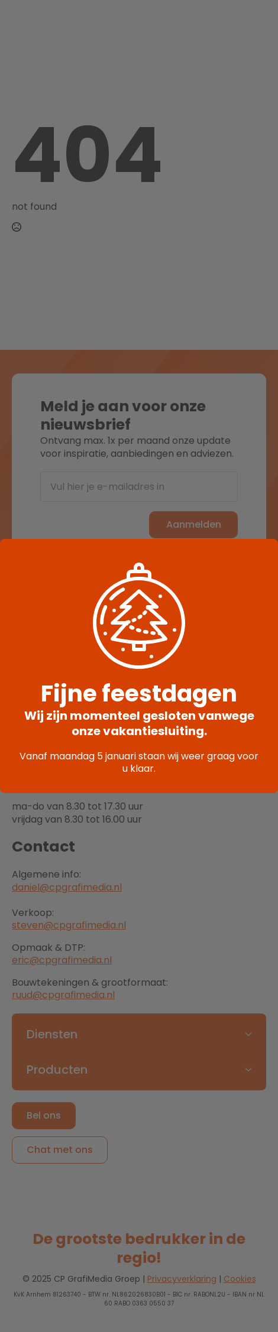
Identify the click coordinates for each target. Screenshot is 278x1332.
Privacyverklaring (181, 1279)
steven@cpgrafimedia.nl (69, 925)
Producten (57, 1069)
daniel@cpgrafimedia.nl (67, 887)
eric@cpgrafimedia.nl (62, 960)
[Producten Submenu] (252, 1069)
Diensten (52, 1034)
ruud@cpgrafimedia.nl (63, 995)
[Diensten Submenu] (252, 1034)
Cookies (240, 1279)
